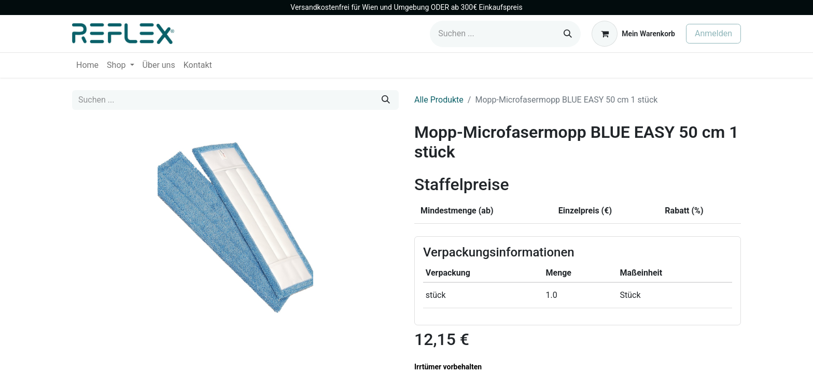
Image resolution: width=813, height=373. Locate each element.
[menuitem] (87, 65)
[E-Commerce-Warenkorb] (633, 33)
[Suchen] (568, 34)
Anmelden (713, 33)
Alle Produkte (439, 100)
